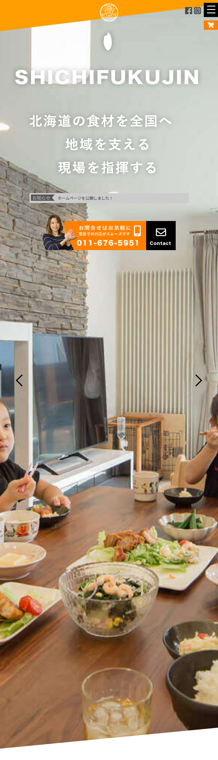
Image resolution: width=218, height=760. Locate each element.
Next (200, 380)
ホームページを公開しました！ (85, 198)
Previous (17, 380)
